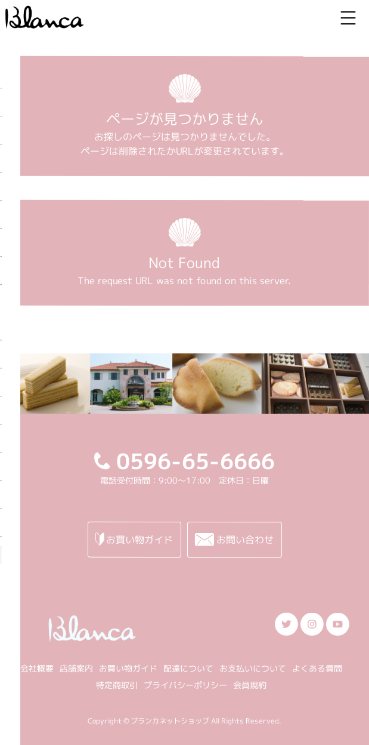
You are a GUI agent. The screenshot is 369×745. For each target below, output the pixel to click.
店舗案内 (76, 668)
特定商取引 (117, 685)
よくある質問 (317, 668)
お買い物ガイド (128, 668)
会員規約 (249, 685)
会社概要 (37, 668)
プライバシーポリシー (185, 685)
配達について (188, 668)
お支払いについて (252, 668)
